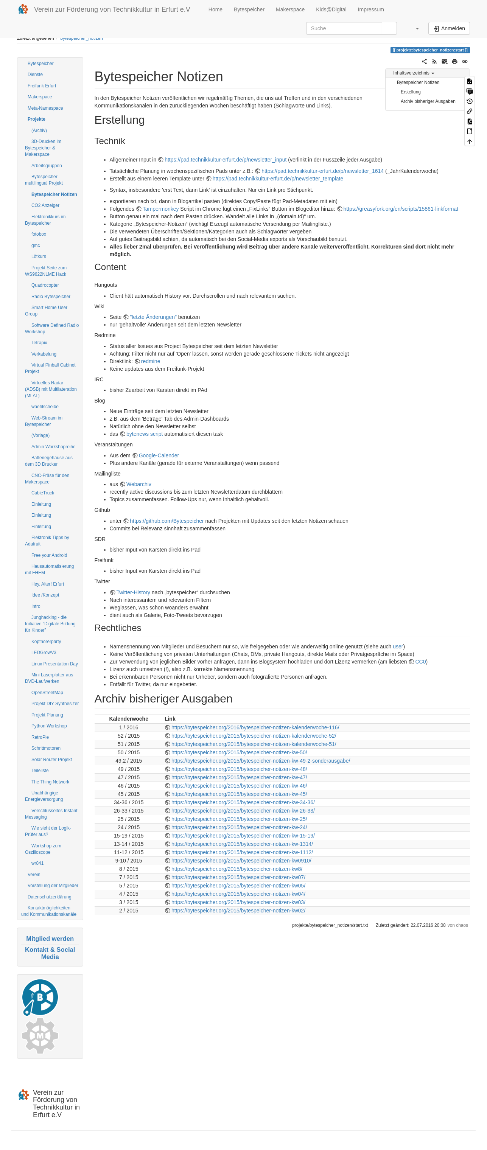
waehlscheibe (45, 406)
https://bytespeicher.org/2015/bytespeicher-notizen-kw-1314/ (242, 844)
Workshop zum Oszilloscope (43, 849)
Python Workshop (49, 726)
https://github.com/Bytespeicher (167, 521)
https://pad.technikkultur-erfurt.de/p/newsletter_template (278, 179)
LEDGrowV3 (43, 652)
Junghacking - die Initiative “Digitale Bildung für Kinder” (50, 624)
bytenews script (144, 434)
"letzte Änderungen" (153, 317)
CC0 (420, 662)
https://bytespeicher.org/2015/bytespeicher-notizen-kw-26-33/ (243, 811)
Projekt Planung (47, 715)
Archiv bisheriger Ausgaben (428, 101)
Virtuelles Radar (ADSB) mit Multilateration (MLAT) (51, 389)
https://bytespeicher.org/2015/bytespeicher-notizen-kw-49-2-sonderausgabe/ (260, 761)
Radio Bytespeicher (50, 296)
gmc (35, 245)
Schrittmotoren (46, 748)
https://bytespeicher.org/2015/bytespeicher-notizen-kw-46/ (239, 786)
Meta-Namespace (45, 108)
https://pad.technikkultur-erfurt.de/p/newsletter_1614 (322, 171)
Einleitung (41, 504)
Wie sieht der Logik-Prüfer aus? (48, 831)
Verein (34, 874)
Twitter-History (133, 592)
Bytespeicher (249, 9)
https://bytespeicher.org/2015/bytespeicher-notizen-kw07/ (238, 877)
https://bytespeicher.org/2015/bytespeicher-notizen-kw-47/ (239, 777)
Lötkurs (38, 256)
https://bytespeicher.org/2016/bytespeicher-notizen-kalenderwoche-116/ (255, 727)
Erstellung (411, 92)
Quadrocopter (45, 285)
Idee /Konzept (45, 595)
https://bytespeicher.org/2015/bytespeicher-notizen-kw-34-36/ (243, 802)
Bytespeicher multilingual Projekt (44, 180)
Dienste (35, 74)
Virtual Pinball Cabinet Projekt (50, 368)
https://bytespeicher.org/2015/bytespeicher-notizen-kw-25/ (239, 819)
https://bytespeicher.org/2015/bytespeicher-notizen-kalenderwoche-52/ (253, 736)
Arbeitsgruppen (46, 165)
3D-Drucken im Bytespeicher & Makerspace (43, 148)
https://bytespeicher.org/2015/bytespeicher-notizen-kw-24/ (239, 827)
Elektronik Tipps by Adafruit (47, 541)
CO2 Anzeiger (45, 205)
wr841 (37, 863)
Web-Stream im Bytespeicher (43, 421)
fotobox (38, 234)
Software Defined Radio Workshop (52, 328)
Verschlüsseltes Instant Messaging (51, 814)
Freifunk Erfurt (42, 86)
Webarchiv (138, 484)
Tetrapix (39, 342)
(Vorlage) (40, 435)
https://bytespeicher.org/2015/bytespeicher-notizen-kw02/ (238, 911)
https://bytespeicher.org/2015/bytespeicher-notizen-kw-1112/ (242, 852)
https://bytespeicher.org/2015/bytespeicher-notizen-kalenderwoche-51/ (253, 744)
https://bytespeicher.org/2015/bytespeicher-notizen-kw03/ (238, 902)
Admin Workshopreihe (53, 446)
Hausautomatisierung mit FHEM (49, 569)
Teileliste (40, 770)
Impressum (371, 9)
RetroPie (40, 737)
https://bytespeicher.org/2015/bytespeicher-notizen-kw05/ (238, 886)
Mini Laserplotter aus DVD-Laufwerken (49, 678)
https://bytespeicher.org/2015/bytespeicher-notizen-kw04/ (238, 894)
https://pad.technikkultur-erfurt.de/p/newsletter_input (225, 160)
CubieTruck (42, 493)
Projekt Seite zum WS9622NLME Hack (46, 271)
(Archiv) (39, 130)
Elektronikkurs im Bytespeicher (45, 220)
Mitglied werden (50, 938)
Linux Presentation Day (54, 664)
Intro (35, 606)
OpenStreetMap (47, 692)
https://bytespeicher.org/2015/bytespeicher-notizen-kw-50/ (239, 752)
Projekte (36, 119)
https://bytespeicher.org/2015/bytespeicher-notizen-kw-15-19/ (243, 836)
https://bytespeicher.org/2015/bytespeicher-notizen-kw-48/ (239, 769)
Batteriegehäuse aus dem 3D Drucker (49, 461)
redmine (150, 361)
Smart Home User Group (46, 311)
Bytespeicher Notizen (54, 194)
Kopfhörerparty (46, 641)
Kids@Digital (331, 9)
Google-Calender (159, 455)
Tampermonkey (161, 209)
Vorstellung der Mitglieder (53, 885)
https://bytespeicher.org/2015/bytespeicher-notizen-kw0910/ (241, 861)
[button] (414, 28)
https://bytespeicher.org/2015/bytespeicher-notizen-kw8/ (236, 869)
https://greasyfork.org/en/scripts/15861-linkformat (401, 209)
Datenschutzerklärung (50, 897)
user (398, 646)
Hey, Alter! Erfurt (47, 584)
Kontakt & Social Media (50, 953)
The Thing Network (50, 782)
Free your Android (49, 555)
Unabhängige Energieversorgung (44, 796)
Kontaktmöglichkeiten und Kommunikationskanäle (48, 911)
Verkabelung (43, 354)
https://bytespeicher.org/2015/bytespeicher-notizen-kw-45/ (239, 794)
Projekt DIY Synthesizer (55, 703)
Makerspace (290, 9)
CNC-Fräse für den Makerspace (47, 479)
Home (214, 9)
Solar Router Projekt (51, 759)
